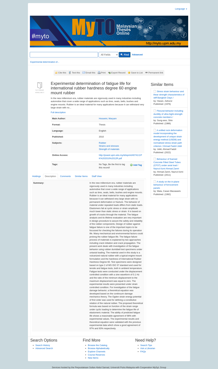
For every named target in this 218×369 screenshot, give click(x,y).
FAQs (143, 351)
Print (103, 72)
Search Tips (146, 345)
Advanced (137, 54)
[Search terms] (64, 54)
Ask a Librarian (147, 348)
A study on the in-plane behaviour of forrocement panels (166, 184)
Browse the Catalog (97, 345)
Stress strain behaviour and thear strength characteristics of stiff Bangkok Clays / (168, 94)
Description (50, 176)
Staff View (97, 176)
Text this (76, 72)
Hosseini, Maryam (108, 118)
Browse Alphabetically (98, 348)
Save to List (137, 72)
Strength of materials (109, 149)
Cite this (62, 72)
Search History (42, 345)
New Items (93, 358)
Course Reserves (96, 354)
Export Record (118, 72)
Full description (58, 112)
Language (181, 8)
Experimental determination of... (44, 62)
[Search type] (108, 54)
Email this (90, 72)
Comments (65, 176)
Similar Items (81, 176)
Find (124, 54)
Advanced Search (44, 348)
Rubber (102, 143)
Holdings (36, 176)
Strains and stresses (109, 146)
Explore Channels (96, 351)
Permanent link (155, 72)
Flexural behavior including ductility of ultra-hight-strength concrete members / (168, 114)
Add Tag (136, 165)
